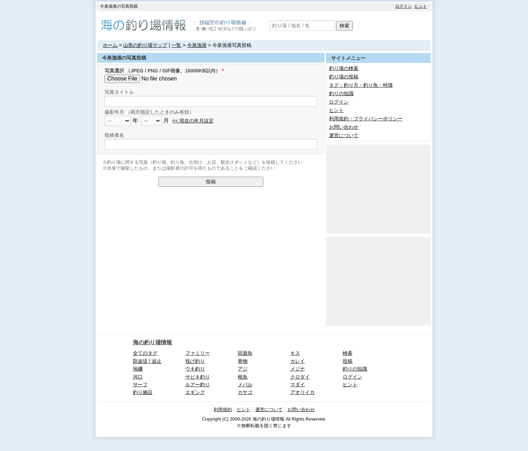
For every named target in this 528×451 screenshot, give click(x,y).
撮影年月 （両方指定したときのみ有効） (149, 112)
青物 (243, 361)
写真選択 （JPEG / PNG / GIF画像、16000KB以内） (162, 70)
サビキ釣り (197, 377)
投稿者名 (114, 135)
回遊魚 (245, 353)
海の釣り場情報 (152, 342)
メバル (245, 384)
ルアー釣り (197, 384)
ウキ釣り (195, 369)
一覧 (176, 45)
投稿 (211, 181)
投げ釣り (195, 361)
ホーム (110, 45)
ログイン (403, 6)
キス (295, 353)
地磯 (138, 369)
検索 (344, 25)
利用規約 (223, 409)
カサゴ (245, 392)
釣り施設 (142, 392)
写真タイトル (119, 92)
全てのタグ (145, 353)
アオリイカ (302, 392)
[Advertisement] (378, 188)
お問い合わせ (343, 127)
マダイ (297, 384)
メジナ (297, 369)
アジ (243, 369)
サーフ (140, 384)
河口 (138, 377)
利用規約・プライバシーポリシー (365, 118)
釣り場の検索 (343, 68)
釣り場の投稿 (343, 76)
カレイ (297, 361)
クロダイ (300, 377)
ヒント (420, 6)
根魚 (243, 377)
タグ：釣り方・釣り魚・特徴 (361, 85)
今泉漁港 (197, 45)
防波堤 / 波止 (147, 361)
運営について (343, 135)
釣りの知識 (341, 93)
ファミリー (197, 353)
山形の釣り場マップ (145, 45)
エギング (195, 392)
